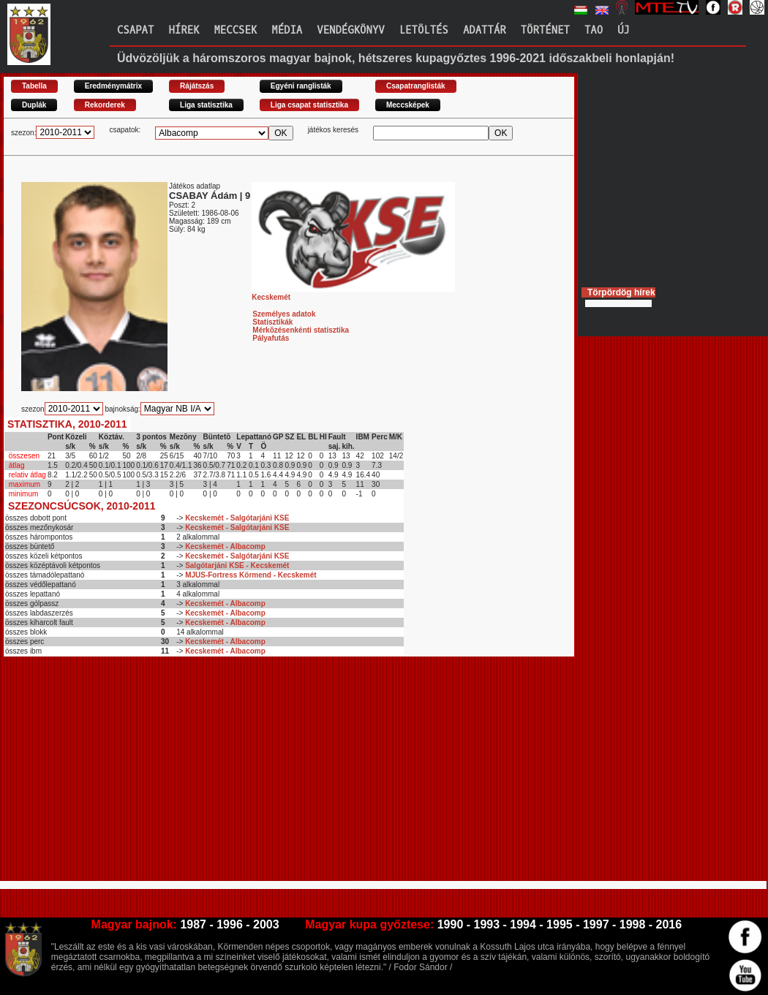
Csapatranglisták (415, 86)
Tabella (34, 86)
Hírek (183, 30)
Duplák (34, 105)
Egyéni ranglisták (301, 86)
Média (286, 30)
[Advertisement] (210, 775)
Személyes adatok (283, 314)
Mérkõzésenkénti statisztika (300, 330)
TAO (593, 30)
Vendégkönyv (350, 30)
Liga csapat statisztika (309, 105)
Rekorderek (105, 105)
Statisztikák (272, 322)
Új (623, 30)
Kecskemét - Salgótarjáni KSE (237, 518)
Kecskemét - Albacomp (225, 546)
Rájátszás (197, 86)
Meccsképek (407, 105)
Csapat (135, 30)
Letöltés (423, 30)
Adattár (484, 30)
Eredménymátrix (113, 86)
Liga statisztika (206, 105)
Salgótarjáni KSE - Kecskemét (237, 565)
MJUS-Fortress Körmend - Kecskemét (251, 575)
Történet (545, 30)
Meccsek (235, 30)
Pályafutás (270, 338)
